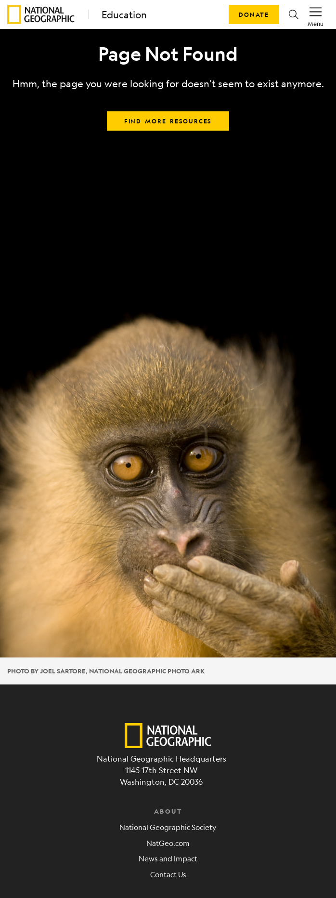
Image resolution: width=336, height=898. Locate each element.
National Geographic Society (168, 826)
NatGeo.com (168, 842)
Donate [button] (254, 14)
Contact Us (168, 874)
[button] (293, 14)
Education (124, 15)
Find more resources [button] (168, 121)
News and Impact (168, 858)
